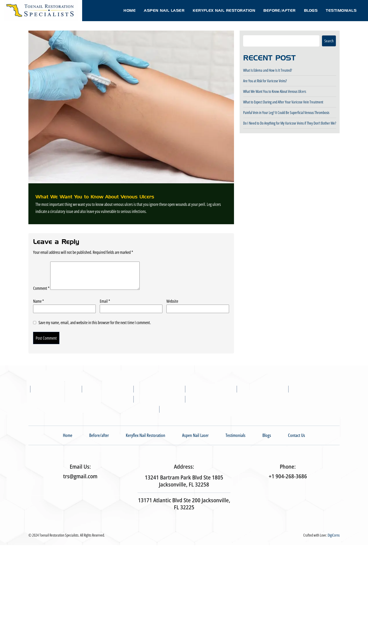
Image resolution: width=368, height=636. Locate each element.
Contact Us (296, 435)
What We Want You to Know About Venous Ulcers (274, 91)
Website (172, 301)
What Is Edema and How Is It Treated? (267, 70)
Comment (41, 288)
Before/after (279, 10)
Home (129, 10)
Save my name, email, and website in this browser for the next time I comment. (94, 322)
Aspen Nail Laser (164, 10)
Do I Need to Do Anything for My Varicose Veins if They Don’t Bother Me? (289, 123)
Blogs (311, 10)
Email (105, 301)
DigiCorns (334, 535)
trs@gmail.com (80, 476)
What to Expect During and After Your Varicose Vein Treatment (283, 102)
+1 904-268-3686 (288, 476)
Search (329, 40)
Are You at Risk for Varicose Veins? (265, 80)
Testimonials (341, 10)
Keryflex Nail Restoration (224, 10)
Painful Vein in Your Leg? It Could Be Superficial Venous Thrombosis (286, 112)
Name (38, 301)
